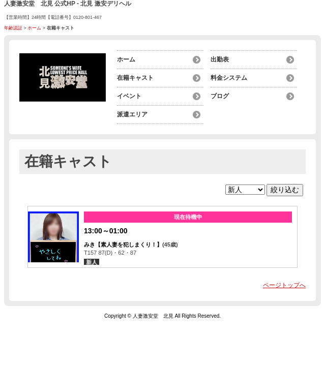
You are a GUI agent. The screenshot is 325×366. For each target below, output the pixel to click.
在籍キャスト (135, 77)
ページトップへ (284, 285)
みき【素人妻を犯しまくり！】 (123, 244)
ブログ (220, 96)
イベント (129, 96)
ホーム (34, 27)
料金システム (229, 77)
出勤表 (220, 59)
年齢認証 (13, 27)
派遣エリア (132, 114)
